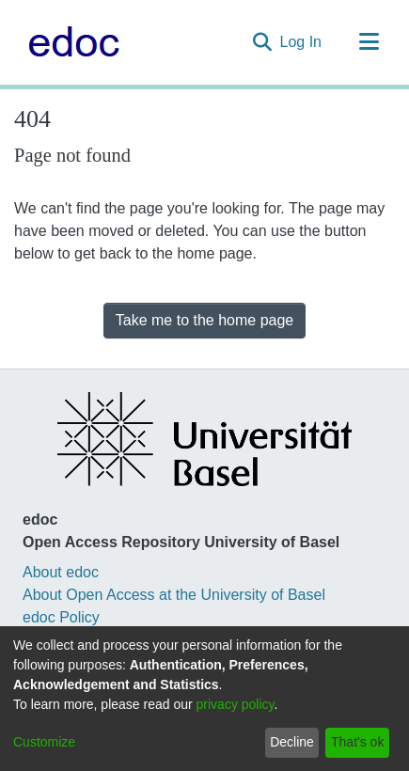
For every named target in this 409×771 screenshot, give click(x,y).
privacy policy (236, 704)
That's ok (357, 741)
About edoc (61, 572)
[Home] (69, 42)
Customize (44, 741)
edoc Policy (61, 617)
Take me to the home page (204, 320)
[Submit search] (263, 42)
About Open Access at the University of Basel (174, 595)
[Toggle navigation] (368, 42)
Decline (292, 741)
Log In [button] (301, 42)
